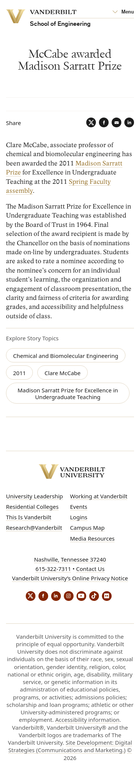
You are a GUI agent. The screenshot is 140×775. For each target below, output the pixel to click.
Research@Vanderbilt (34, 527)
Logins (79, 517)
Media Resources (92, 538)
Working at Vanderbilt (99, 496)
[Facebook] (104, 122)
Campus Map (87, 527)
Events (78, 506)
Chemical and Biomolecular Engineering (65, 355)
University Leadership (34, 496)
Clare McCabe (62, 373)
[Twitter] (91, 122)
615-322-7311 (53, 568)
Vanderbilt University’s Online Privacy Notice (70, 578)
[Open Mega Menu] (123, 12)
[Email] (116, 122)
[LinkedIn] (129, 122)
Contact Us (90, 568)
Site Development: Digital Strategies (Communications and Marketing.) (70, 746)
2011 (19, 373)
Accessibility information (87, 719)
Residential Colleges (32, 506)
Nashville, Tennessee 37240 (70, 559)
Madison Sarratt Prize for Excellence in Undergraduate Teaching (68, 393)
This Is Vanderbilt (28, 517)
